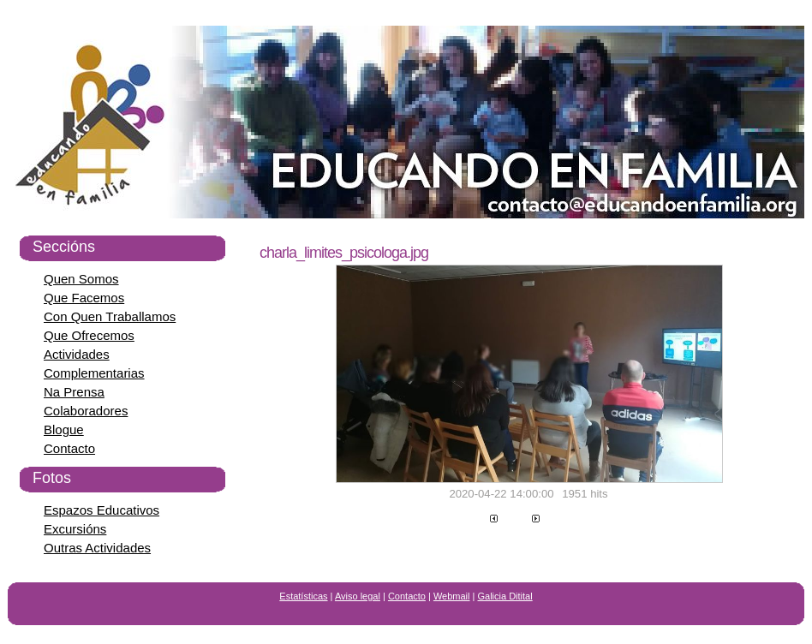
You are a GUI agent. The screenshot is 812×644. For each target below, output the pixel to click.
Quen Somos (81, 278)
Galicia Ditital (505, 596)
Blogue (64, 429)
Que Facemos (84, 297)
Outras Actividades (97, 547)
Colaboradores (86, 410)
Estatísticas (303, 596)
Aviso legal (357, 596)
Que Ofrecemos (89, 335)
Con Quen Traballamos (110, 316)
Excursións (75, 529)
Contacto (69, 448)
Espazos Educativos (101, 510)
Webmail (451, 596)
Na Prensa (74, 392)
